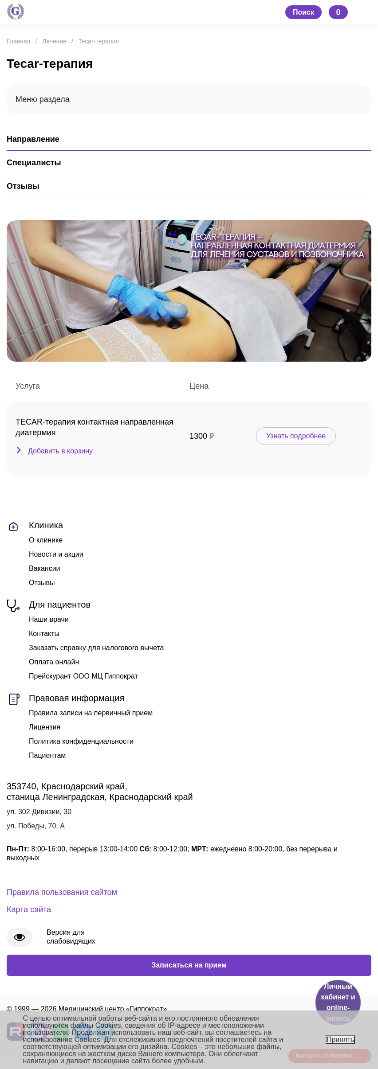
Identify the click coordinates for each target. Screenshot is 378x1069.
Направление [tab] (33, 139)
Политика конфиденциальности (81, 741)
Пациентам (47, 755)
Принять (340, 1039)
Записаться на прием (189, 965)
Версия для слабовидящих (71, 937)
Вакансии (44, 568)
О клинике (46, 540)
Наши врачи (49, 619)
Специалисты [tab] (34, 162)
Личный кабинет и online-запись (338, 1002)
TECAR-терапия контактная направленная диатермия (94, 427)
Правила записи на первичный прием (91, 713)
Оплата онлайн (54, 662)
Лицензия (44, 727)
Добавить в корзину (60, 451)
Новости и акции (56, 554)
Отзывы (42, 582)
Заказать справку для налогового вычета (96, 648)
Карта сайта (29, 909)
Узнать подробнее (296, 436)
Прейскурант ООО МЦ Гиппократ (83, 676)
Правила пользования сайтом (62, 892)
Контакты (44, 633)
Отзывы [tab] (23, 186)
